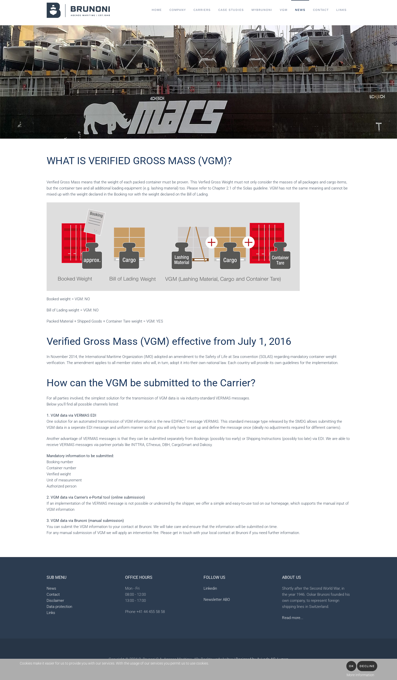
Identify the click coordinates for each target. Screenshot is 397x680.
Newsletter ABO (217, 599)
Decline (367, 666)
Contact (53, 594)
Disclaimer (55, 600)
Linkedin (210, 588)
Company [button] (177, 10)
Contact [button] (321, 10)
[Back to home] (78, 10)
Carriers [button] (202, 10)
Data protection (59, 606)
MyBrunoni (261, 10)
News (300, 10)
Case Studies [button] (231, 10)
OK (351, 666)
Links (341, 10)
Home (157, 10)
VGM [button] (283, 10)
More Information (360, 675)
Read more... (292, 617)
